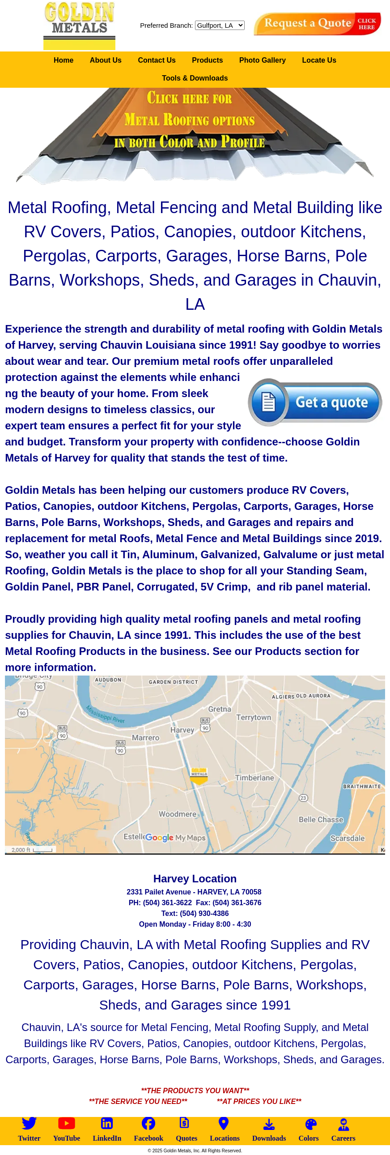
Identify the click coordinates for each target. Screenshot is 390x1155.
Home (63, 60)
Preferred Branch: (166, 25)
